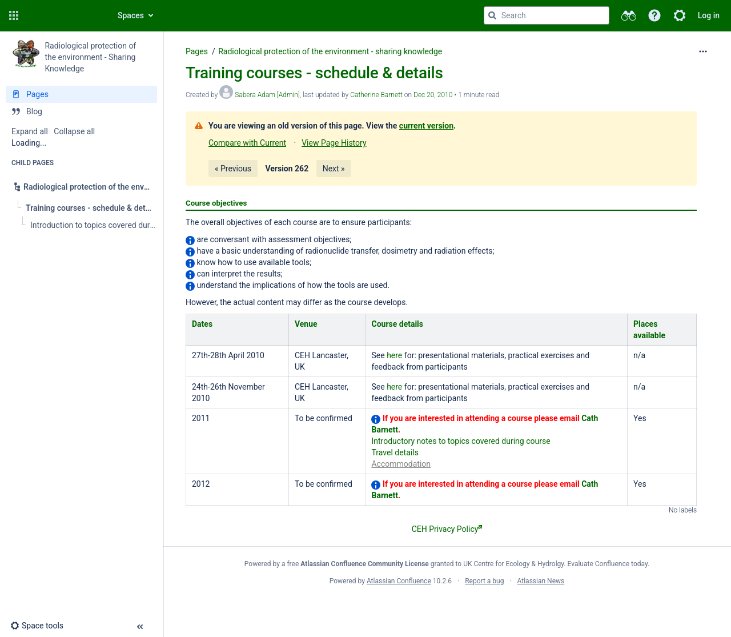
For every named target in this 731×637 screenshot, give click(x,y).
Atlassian (447, 606)
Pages (197, 51)
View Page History (334, 142)
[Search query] (546, 15)
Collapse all (74, 131)
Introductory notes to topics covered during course (460, 441)
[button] (14, 15)
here (394, 355)
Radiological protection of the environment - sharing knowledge (330, 51)
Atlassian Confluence (399, 581)
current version (426, 125)
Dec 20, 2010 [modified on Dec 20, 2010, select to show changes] (432, 95)
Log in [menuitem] (709, 15)
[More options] (703, 51)
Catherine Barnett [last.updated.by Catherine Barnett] (376, 95)
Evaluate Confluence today (608, 564)
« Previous (233, 168)
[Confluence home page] (64, 15)
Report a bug (484, 581)
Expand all (29, 131)
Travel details (394, 452)
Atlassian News (541, 581)
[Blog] (81, 111)
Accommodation (401, 463)
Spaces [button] (131, 15)
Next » (334, 168)
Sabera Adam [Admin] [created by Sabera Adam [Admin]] (267, 95)
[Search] (492, 15)
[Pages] (81, 94)
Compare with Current (247, 142)
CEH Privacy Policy (447, 529)
